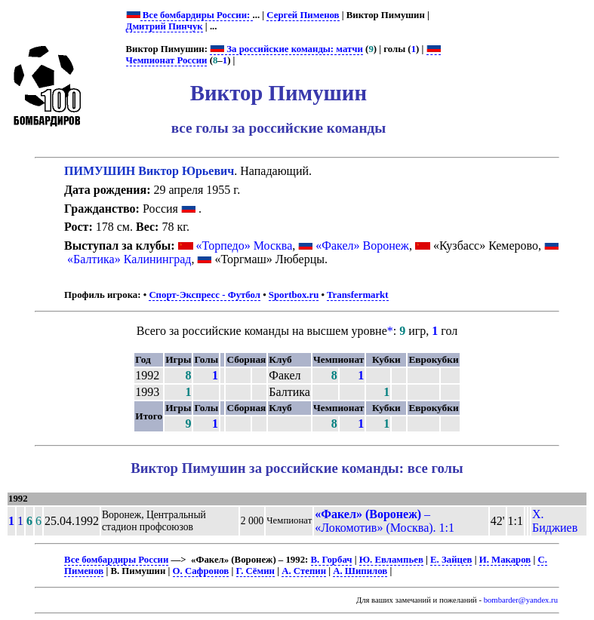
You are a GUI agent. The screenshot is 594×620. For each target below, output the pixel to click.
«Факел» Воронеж (362, 245)
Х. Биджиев (554, 521)
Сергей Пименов (302, 15)
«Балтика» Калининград (129, 259)
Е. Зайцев (451, 559)
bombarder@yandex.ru (521, 600)
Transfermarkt (358, 295)
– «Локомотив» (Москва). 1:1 (384, 521)
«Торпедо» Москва (244, 245)
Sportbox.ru (294, 295)
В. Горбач (331, 559)
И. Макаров (505, 559)
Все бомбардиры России (116, 559)
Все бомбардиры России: (196, 15)
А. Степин (304, 571)
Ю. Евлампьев (391, 559)
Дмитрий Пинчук (164, 26)
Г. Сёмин (255, 571)
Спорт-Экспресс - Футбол (204, 295)
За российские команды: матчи (286, 49)
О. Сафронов (201, 571)
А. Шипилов (360, 571)
